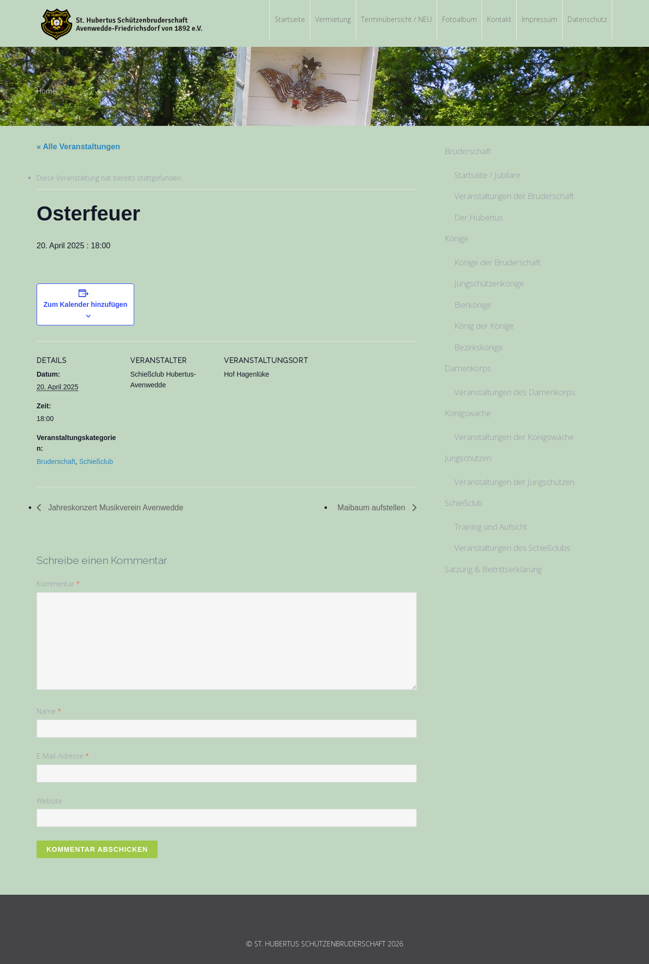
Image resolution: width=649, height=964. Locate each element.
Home (46, 91)
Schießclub (96, 461)
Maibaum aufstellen (372, 507)
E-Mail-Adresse (63, 756)
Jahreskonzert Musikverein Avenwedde (114, 507)
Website (49, 800)
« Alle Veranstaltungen (78, 146)
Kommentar (58, 583)
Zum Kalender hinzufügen (85, 304)
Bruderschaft (56, 461)
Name (49, 711)
